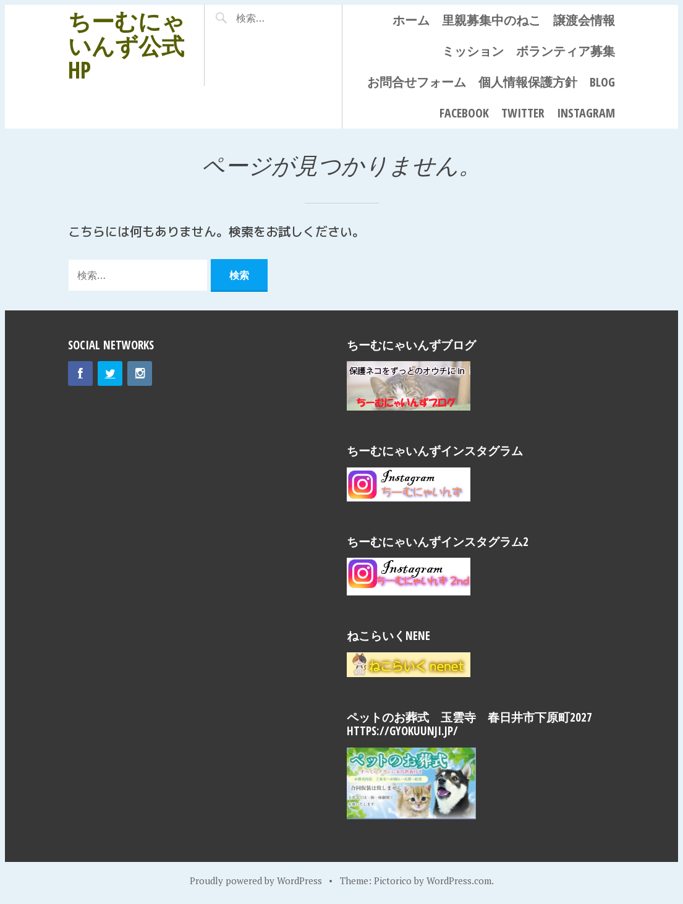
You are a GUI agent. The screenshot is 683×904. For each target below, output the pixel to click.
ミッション (473, 51)
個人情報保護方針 (527, 82)
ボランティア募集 (565, 51)
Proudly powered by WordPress (256, 880)
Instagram (586, 112)
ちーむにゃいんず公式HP (126, 45)
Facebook (464, 112)
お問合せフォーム (416, 82)
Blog (602, 82)
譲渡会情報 (584, 20)
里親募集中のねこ (491, 20)
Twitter (523, 112)
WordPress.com (458, 880)
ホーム (411, 20)
